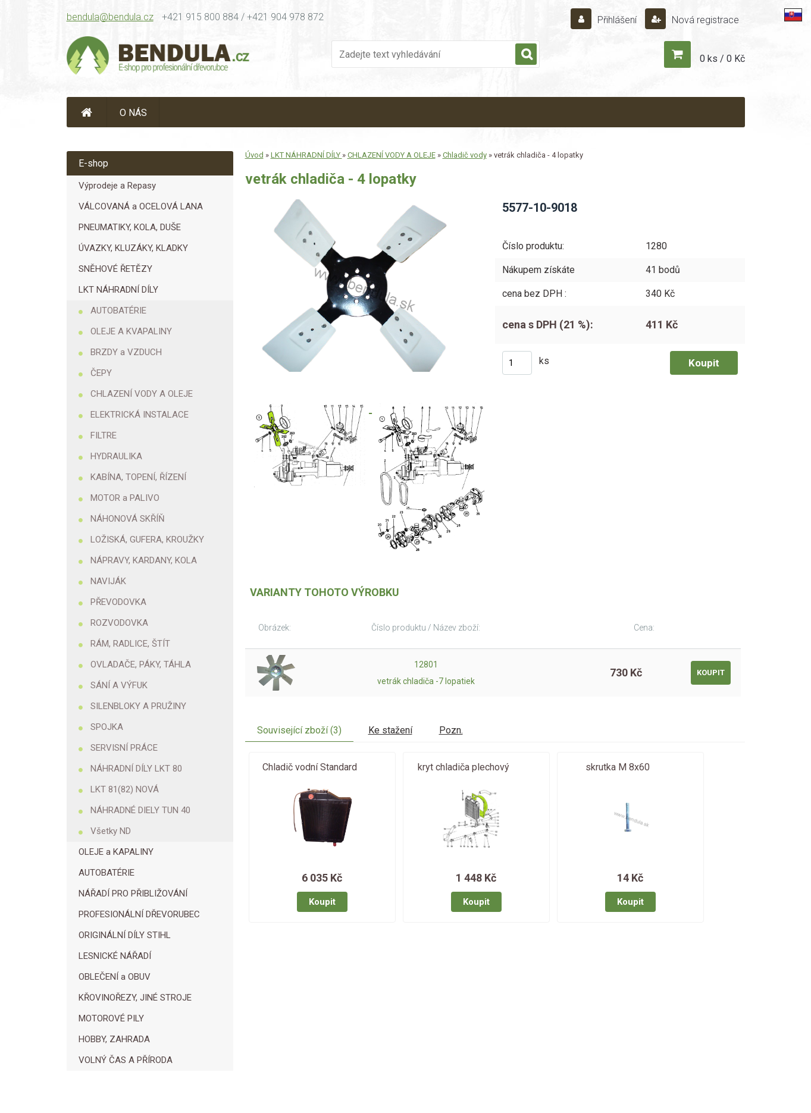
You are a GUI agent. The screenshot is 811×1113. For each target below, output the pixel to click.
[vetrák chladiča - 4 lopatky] (360, 203)
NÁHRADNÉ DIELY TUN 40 (140, 810)
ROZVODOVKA (119, 622)
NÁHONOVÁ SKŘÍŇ (127, 518)
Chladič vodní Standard (309, 767)
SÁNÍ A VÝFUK (119, 685)
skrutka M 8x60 (617, 767)
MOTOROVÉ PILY (111, 1018)
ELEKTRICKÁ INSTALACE (139, 414)
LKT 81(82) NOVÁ (124, 789)
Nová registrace (704, 20)
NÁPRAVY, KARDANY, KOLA (143, 560)
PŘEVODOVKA (118, 602)
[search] (526, 54)
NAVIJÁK (108, 581)
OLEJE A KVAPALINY (131, 331)
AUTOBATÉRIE (118, 310)
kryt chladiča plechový (463, 767)
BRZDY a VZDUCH (126, 352)
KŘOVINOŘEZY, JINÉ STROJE (135, 997)
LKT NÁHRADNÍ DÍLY (118, 289)
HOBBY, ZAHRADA (114, 1039)
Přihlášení (617, 20)
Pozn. (451, 730)
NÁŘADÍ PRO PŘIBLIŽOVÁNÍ (133, 893)
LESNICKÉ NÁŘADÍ (115, 956)
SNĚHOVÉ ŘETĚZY (115, 269)
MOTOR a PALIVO (124, 498)
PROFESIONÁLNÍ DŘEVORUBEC (139, 914)
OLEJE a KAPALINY (116, 851)
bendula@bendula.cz (110, 17)
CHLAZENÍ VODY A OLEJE (141, 393)
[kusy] (517, 363)
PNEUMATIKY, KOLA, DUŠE (130, 227)
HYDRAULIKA (116, 456)
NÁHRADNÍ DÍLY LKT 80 (136, 768)
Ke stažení (390, 730)
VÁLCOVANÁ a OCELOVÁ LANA (141, 206)
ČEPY (101, 373)
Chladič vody (465, 155)
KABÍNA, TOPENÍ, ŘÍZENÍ (138, 477)
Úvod (254, 155)
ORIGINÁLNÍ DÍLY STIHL (125, 935)
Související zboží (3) (299, 730)
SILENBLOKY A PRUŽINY (138, 706)
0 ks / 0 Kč (722, 58)
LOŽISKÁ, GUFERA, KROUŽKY (147, 539)
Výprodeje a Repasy (117, 185)
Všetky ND (110, 831)
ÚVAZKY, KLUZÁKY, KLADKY (133, 248)
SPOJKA (106, 727)
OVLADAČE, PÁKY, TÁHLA (140, 664)
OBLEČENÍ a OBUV (115, 976)
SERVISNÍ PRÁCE (124, 747)
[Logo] (159, 57)
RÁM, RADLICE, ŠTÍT (130, 643)
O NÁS (133, 112)
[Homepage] (87, 112)
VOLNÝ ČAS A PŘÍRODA (126, 1060)
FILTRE (103, 435)
